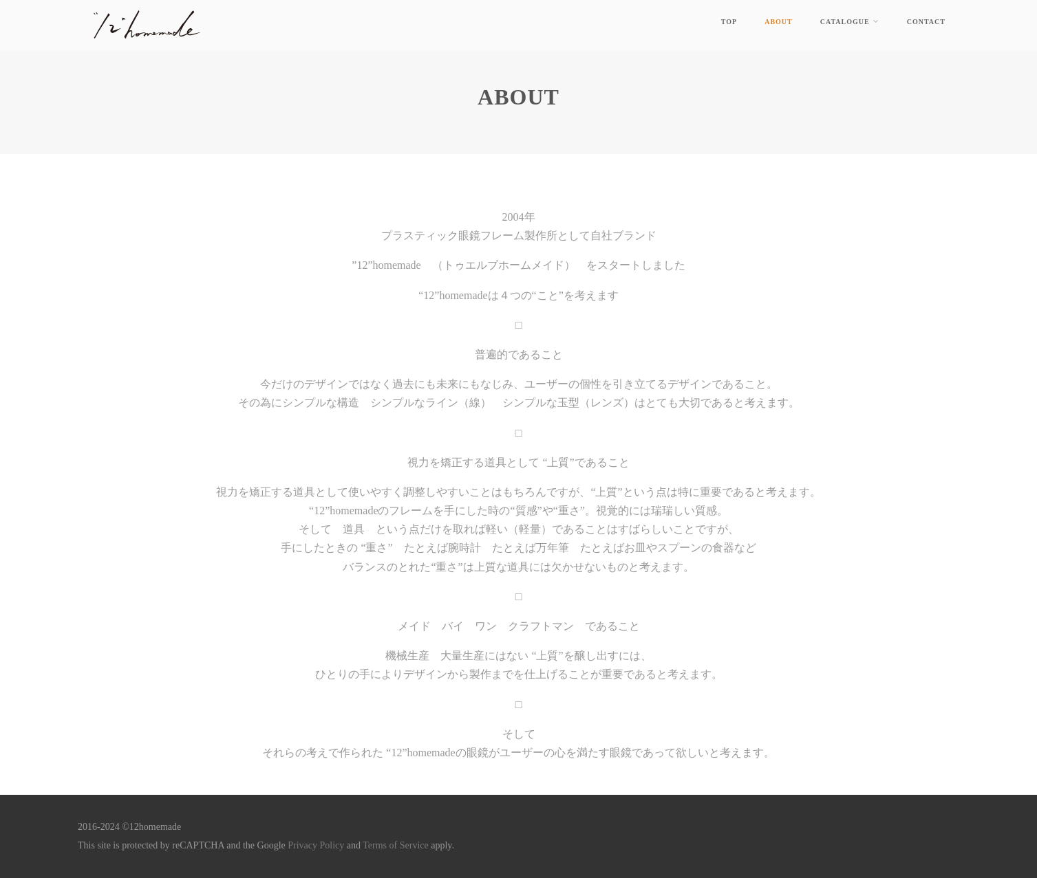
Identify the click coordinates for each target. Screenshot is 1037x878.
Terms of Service (397, 845)
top (729, 21)
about (779, 21)
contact (926, 21)
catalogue (849, 21)
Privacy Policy (316, 845)
